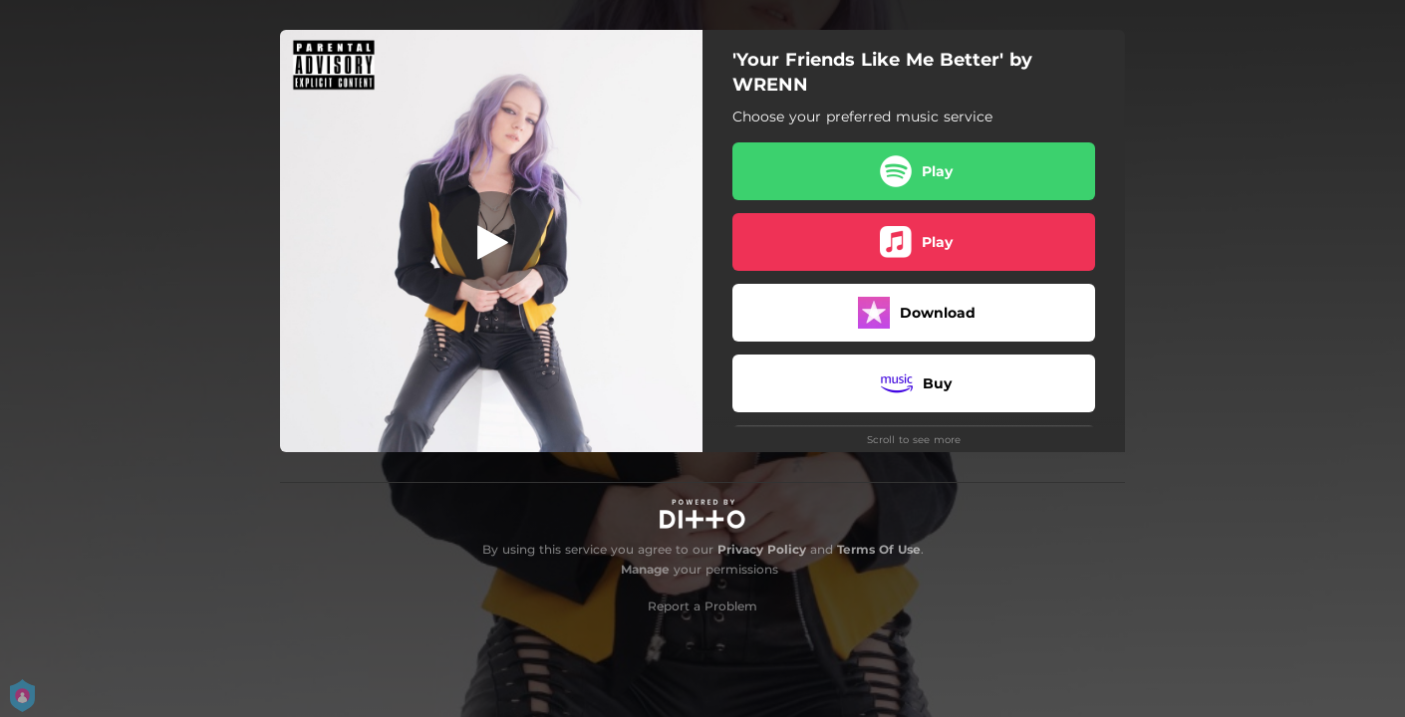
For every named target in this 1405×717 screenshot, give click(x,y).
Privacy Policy (761, 549)
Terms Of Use (879, 549)
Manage (645, 569)
